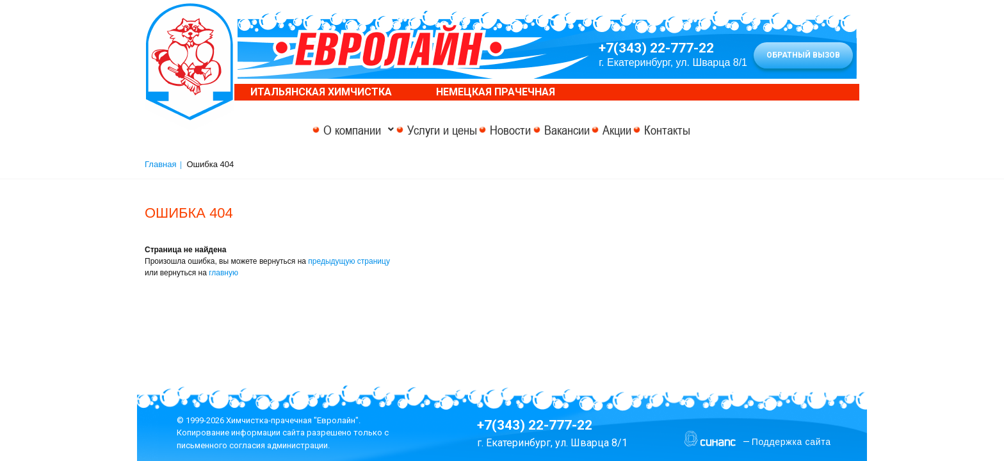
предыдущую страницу (349, 261)
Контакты (709, 129)
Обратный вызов (803, 55)
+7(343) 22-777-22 (656, 48)
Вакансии (567, 129)
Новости (489, 129)
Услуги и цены (400, 129)
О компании (290, 129)
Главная (160, 164)
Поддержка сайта (791, 442)
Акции (638, 129)
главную (223, 272)
